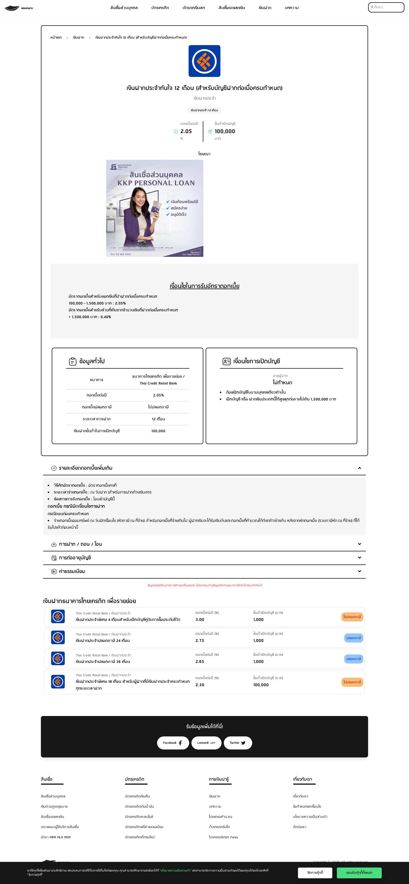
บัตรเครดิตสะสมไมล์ (139, 817)
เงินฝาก (265, 8)
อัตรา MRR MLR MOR (56, 837)
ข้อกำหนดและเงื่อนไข (307, 807)
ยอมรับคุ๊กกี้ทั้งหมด (359, 873)
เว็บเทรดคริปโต (219, 827)
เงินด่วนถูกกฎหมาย (54, 807)
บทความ (292, 8)
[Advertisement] (254, 199)
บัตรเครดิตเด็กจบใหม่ (140, 837)
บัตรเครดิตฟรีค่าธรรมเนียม (144, 827)
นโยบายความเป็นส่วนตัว (310, 817)
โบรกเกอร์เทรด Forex (223, 837)
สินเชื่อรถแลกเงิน (232, 8)
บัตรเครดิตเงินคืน (137, 796)
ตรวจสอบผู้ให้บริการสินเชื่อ (60, 827)
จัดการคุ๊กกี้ (315, 873)
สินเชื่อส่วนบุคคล (124, 8)
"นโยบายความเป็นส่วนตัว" (175, 870)
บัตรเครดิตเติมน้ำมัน (139, 807)
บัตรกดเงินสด (194, 8)
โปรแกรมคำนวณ (220, 817)
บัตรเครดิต (160, 8)
